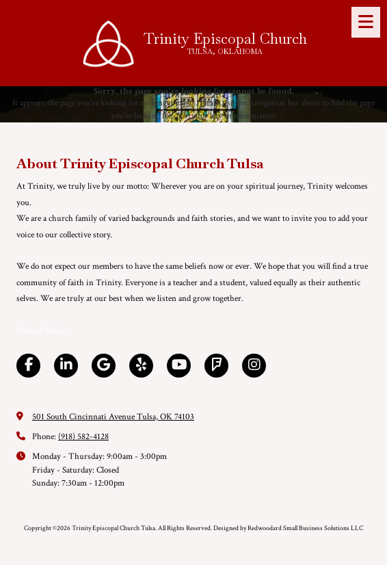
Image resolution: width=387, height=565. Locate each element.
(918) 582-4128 (83, 437)
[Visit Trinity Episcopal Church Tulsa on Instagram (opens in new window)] (254, 366)
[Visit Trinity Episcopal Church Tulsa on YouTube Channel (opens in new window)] (179, 366)
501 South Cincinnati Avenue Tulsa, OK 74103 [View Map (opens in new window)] (113, 417)
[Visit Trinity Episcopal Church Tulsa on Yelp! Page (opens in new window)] (141, 366)
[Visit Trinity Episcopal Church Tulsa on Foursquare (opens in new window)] (216, 366)
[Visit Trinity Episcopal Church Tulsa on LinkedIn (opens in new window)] (66, 366)
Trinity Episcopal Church (225, 38)
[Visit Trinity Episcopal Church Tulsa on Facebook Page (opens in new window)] (28, 366)
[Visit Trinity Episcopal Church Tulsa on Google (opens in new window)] (104, 366)
